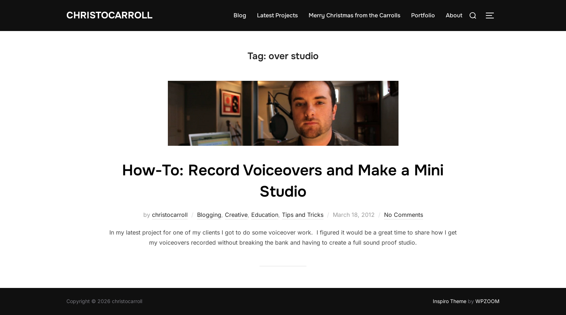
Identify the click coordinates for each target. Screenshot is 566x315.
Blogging (209, 214)
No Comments (403, 214)
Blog (240, 15)
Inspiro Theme (449, 301)
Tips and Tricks (302, 214)
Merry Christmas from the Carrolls (354, 15)
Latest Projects (277, 15)
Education (264, 214)
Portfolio (423, 15)
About (454, 15)
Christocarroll (109, 15)
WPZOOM (487, 301)
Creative (236, 214)
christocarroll (170, 214)
